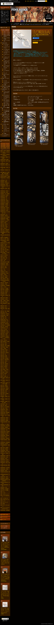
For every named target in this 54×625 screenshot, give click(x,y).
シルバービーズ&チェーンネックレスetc (6, 66)
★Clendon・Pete (5, 330)
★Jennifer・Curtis (5, 315)
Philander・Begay (5, 347)
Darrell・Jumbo (4, 292)
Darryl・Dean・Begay (6, 345)
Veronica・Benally (5, 447)
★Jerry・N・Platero (5, 424)
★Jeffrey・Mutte (5, 409)
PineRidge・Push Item (6, 146)
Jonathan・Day (4, 257)
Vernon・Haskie (4, 275)
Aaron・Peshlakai (5, 290)
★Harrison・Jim (5, 327)
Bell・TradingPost (5, 237)
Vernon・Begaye (5, 301)
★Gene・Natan (4, 410)
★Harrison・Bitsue (5, 432)
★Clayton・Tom (5, 413)
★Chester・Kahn (5, 192)
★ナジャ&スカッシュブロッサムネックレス (6, 101)
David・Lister (4, 305)
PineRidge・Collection (6, 145)
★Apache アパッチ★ (6, 242)
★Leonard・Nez (5, 319)
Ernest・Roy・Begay (5, 311)
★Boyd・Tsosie (4, 271)
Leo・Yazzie (4, 286)
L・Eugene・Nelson (5, 300)
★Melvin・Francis (5, 459)
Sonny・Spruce (4, 251)
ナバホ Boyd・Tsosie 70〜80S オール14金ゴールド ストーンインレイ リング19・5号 (5, 610)
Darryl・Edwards (5, 282)
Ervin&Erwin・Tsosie (5, 341)
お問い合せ (32, 1)
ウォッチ (5, 73)
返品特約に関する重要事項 (37, 40)
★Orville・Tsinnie (5, 200)
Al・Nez (3, 268)
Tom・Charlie (4, 373)
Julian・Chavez (4, 367)
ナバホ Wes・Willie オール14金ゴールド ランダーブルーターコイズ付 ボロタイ (5, 562)
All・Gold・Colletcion (6, 150)
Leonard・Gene (4, 351)
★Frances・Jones (5, 210)
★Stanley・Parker (5, 469)
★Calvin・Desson (5, 417)
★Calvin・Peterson (5, 461)
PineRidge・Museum (5, 143)
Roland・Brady (4, 356)
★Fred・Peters (4, 436)
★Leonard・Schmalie (5, 217)
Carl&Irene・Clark (5, 278)
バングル (5, 80)
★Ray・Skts (4, 316)
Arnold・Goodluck (5, 393)
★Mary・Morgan (5, 204)
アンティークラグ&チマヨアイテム (6, 92)
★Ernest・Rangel (5, 420)
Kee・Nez (3, 270)
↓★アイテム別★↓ (5, 490)
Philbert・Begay (4, 349)
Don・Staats (4, 259)
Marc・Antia (4, 245)
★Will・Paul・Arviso (6, 451)
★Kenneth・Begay (5, 159)
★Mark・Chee (4, 180)
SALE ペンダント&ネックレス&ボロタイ (7, 35)
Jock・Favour (4, 256)
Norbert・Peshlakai (5, 289)
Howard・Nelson (5, 297)
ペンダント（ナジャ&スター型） (6, 58)
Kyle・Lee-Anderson (5, 406)
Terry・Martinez (5, 365)
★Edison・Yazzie (5, 450)
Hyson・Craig (4, 355)
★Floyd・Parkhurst (5, 336)
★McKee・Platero (5, 264)
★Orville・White (5, 476)
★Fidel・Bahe (4, 293)
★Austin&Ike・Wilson (6, 176)
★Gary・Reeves (5, 221)
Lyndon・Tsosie (4, 408)
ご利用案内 (27, 1)
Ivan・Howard (4, 329)
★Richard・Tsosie (5, 273)
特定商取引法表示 (5, 514)
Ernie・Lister (4, 266)
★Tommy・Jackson (5, 207)
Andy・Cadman (4, 385)
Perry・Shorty (4, 267)
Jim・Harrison (4, 340)
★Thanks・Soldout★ (5, 510)
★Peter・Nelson (5, 299)
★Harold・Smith (5, 419)
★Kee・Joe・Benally (5, 193)
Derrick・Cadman (5, 389)
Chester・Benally (5, 448)
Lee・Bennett (4, 228)
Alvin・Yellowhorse (5, 323)
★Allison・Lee (4, 214)
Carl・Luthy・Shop (5, 238)
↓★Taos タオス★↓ (5, 249)
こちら (7, 21)
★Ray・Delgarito (5, 427)
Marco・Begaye (4, 277)
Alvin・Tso (4, 374)
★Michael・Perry (5, 322)
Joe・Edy (3, 260)
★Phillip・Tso (4, 197)
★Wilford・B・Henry (6, 428)
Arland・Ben (4, 318)
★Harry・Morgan (5, 203)
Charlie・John (4, 390)
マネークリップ (5, 502)
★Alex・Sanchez (5, 443)
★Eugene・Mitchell (5, 435)
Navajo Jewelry (4, 42)
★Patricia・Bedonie (5, 313)
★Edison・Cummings (5, 285)
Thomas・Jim (4, 312)
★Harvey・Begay (5, 163)
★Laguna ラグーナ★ (6, 246)
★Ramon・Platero (5, 190)
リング (5, 125)
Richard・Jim (4, 392)
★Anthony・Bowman (5, 431)
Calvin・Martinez (5, 363)
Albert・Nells (4, 344)
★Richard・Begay (5, 218)
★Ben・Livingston (5, 488)
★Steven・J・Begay (5, 219)
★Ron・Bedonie (5, 215)
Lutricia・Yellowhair (5, 229)
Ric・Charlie (4, 274)
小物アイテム (6, 87)
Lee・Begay (4, 348)
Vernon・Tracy (4, 225)
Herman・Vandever (5, 352)
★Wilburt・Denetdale (5, 425)
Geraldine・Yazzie (5, 369)
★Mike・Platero (5, 434)
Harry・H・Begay (5, 288)
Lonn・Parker (4, 342)
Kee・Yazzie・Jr (5, 376)
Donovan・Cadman (5, 388)
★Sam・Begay (4, 181)
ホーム (12, 23)
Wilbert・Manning (5, 358)
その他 (5, 84)
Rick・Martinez (4, 366)
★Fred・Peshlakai (5, 174)
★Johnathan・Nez (5, 320)
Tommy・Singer (4, 226)
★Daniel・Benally (5, 195)
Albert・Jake (4, 362)
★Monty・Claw (5, 429)
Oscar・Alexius (4, 360)
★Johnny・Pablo (5, 184)
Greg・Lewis (4, 248)
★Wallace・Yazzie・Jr (6, 455)
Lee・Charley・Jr (5, 370)
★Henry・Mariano (5, 478)
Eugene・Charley (5, 372)
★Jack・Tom (4, 307)
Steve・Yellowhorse (5, 359)
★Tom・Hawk (4, 470)
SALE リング (6, 31)
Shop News (4, 519)
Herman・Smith (4, 334)
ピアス (5, 69)
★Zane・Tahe (4, 487)
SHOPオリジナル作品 (6, 86)
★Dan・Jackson (5, 206)
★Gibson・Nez (4, 199)
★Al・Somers (4, 244)
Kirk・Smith (4, 222)
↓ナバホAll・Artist (5, 124)
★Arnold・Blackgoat (5, 412)
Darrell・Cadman (5, 386)
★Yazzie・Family (5, 263)
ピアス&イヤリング (5, 499)
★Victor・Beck (4, 196)
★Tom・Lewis (4, 458)
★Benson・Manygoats (6, 442)
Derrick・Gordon (5, 333)
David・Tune (4, 394)
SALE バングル (7, 32)
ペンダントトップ (5, 494)
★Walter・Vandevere (5, 438)
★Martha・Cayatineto (6, 467)
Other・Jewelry (6, 103)
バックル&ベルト (5, 498)
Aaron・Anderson (5, 326)
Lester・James (4, 405)
